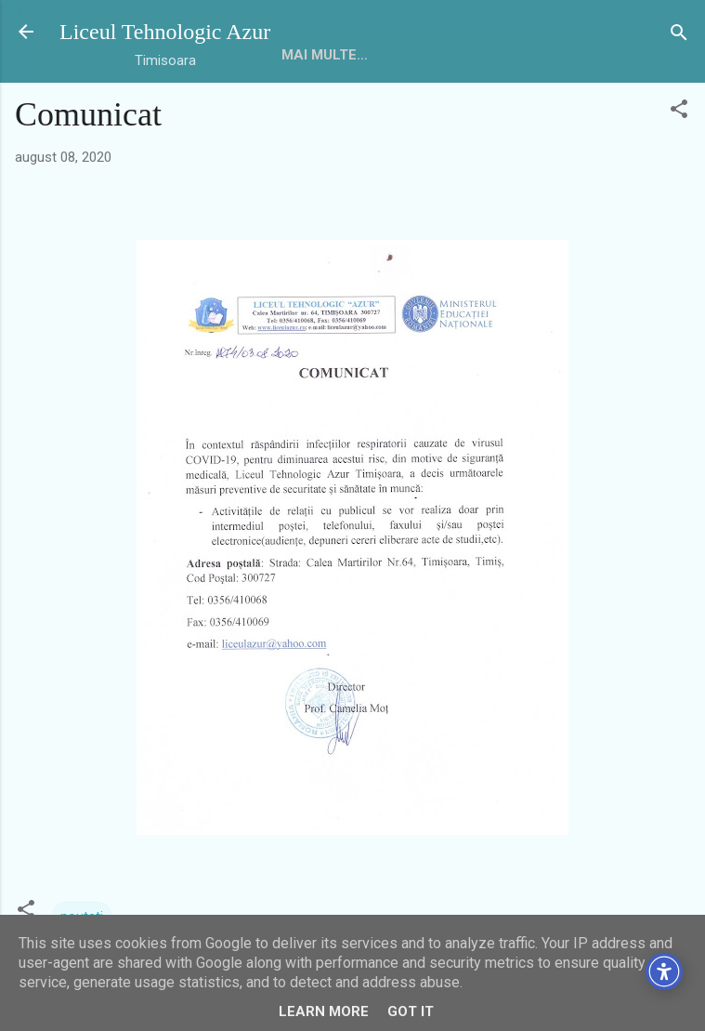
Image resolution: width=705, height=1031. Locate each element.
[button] (679, 110)
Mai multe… (324, 54)
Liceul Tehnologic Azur (164, 32)
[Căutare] (679, 34)
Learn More (324, 1011)
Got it (410, 1011)
